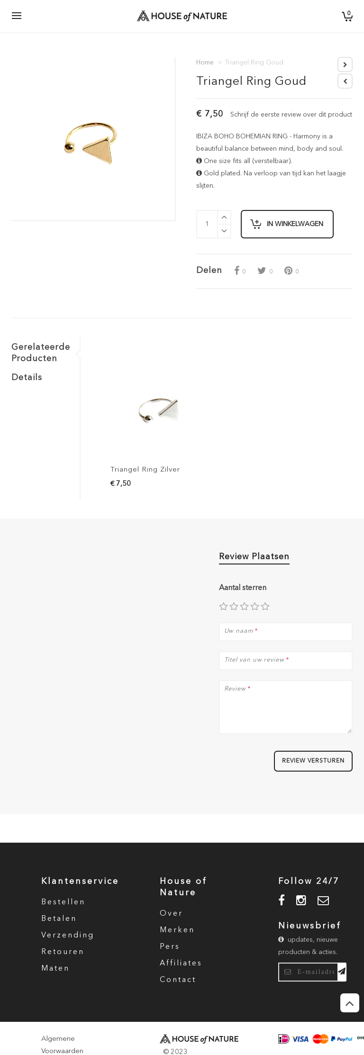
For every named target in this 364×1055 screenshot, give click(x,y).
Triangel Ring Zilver (145, 469)
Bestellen (63, 902)
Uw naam (238, 631)
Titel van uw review (254, 660)
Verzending (67, 935)
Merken (177, 930)
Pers (170, 947)
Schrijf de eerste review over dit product (291, 114)
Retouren (62, 952)
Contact (178, 980)
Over (171, 914)
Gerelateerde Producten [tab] (40, 353)
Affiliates (181, 963)
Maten (55, 969)
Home (205, 62)
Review (235, 689)
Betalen (59, 919)
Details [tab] (26, 377)
